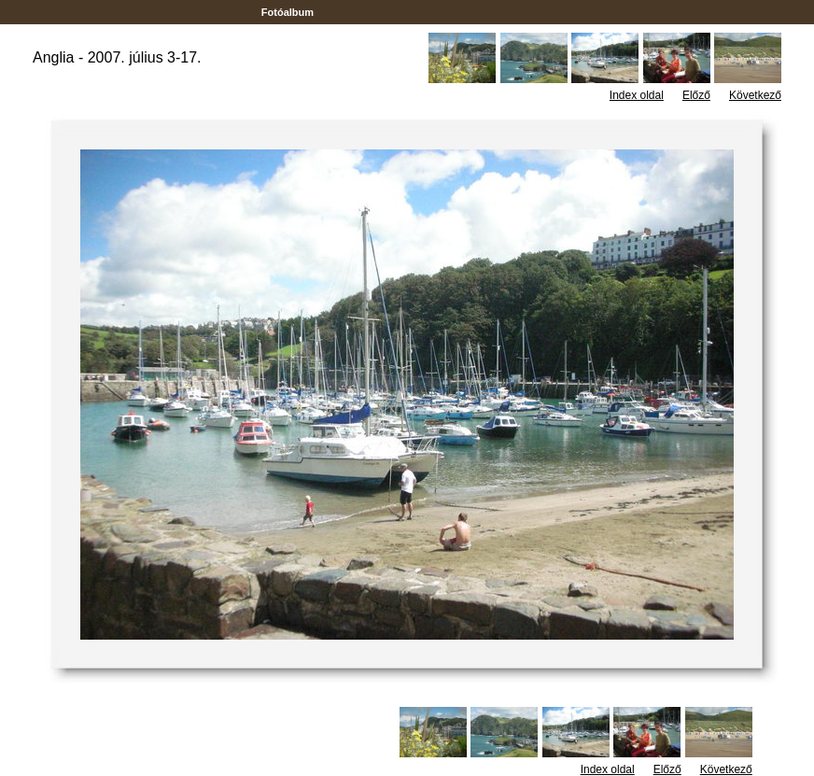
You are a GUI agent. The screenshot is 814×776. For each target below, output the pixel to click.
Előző (696, 95)
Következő (755, 95)
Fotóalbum (287, 12)
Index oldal (637, 95)
